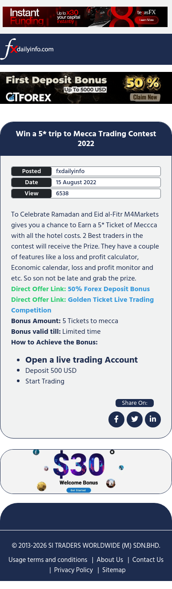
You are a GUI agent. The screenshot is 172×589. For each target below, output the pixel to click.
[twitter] (135, 419)
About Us (109, 559)
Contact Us (148, 559)
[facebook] (116, 419)
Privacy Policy (73, 570)
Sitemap (114, 570)
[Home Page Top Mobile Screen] (86, 87)
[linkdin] (153, 419)
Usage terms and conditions (48, 559)
